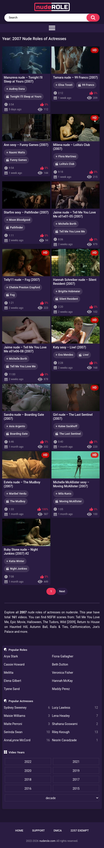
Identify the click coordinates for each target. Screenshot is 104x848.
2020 (28, 771)
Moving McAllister (70, 501)
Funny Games (18, 160)
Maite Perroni (27, 724)
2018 (28, 779)
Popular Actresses (21, 701)
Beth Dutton (60, 664)
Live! (86, 354)
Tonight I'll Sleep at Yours (25, 96)
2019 (76, 771)
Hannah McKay (62, 680)
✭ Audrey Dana (15, 88)
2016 (28, 788)
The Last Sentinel (70, 433)
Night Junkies (18, 568)
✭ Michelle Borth (65, 223)
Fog (12, 294)
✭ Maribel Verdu (16, 493)
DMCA (58, 830)
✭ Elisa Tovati (63, 84)
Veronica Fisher (62, 672)
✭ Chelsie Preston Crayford (23, 287)
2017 (76, 779)
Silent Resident (68, 298)
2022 (28, 761)
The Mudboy (17, 501)
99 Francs (88, 84)
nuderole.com (47, 840)
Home (19, 830)
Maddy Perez (61, 689)
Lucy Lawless (75, 708)
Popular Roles (18, 649)
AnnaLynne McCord (27, 740)
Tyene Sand (12, 689)
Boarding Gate (19, 433)
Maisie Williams (27, 716)
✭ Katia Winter (15, 561)
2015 (76, 788)
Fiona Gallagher (62, 656)
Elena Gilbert (12, 680)
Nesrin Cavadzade (75, 740)
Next (62, 591)
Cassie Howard (14, 664)
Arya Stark (11, 656)
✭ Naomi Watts (15, 152)
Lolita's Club (66, 164)
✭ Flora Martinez (65, 156)
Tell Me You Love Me (72, 231)
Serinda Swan (27, 732)
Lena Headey (75, 716)
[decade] (52, 797)
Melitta (8, 672)
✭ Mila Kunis (63, 493)
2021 (76, 761)
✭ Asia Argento (15, 426)
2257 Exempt (80, 830)
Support (38, 830)
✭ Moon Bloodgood (18, 219)
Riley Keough (75, 732)
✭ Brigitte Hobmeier (67, 291)
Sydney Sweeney (27, 708)
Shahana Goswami (75, 724)
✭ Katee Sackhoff (66, 426)
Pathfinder (16, 227)
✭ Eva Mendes (64, 354)
